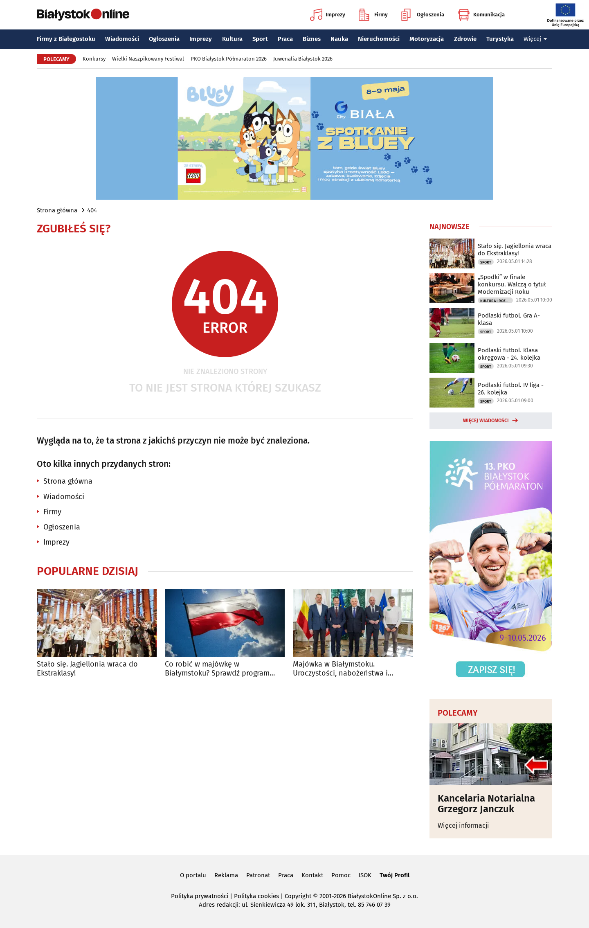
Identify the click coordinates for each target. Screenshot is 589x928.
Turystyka (500, 39)
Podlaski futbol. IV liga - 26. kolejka (511, 388)
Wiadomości (122, 39)
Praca (285, 39)
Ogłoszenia (422, 15)
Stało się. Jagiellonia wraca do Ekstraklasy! (87, 669)
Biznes (312, 39)
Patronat (258, 875)
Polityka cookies (256, 896)
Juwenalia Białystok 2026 (303, 58)
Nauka (339, 39)
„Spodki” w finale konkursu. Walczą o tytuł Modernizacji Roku (512, 284)
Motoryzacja (426, 39)
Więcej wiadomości (486, 420)
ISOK (365, 875)
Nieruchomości (379, 39)
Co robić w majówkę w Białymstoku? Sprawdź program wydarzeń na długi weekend (217, 669)
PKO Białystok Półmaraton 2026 (229, 58)
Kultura (232, 39)
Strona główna (57, 210)
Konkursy (94, 58)
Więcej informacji (463, 825)
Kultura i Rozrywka (496, 301)
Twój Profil (394, 875)
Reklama (226, 875)
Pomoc (341, 875)
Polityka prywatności (199, 896)
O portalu (193, 875)
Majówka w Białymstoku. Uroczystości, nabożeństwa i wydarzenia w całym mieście (340, 669)
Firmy (373, 15)
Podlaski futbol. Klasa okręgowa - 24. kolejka (509, 354)
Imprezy (327, 15)
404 (92, 210)
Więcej (535, 39)
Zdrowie (465, 39)
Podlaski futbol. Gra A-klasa (509, 319)
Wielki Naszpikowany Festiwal (148, 58)
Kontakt (312, 875)
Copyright (298, 896)
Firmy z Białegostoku (66, 39)
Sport (260, 39)
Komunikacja (481, 15)
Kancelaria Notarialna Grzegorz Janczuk (486, 804)
